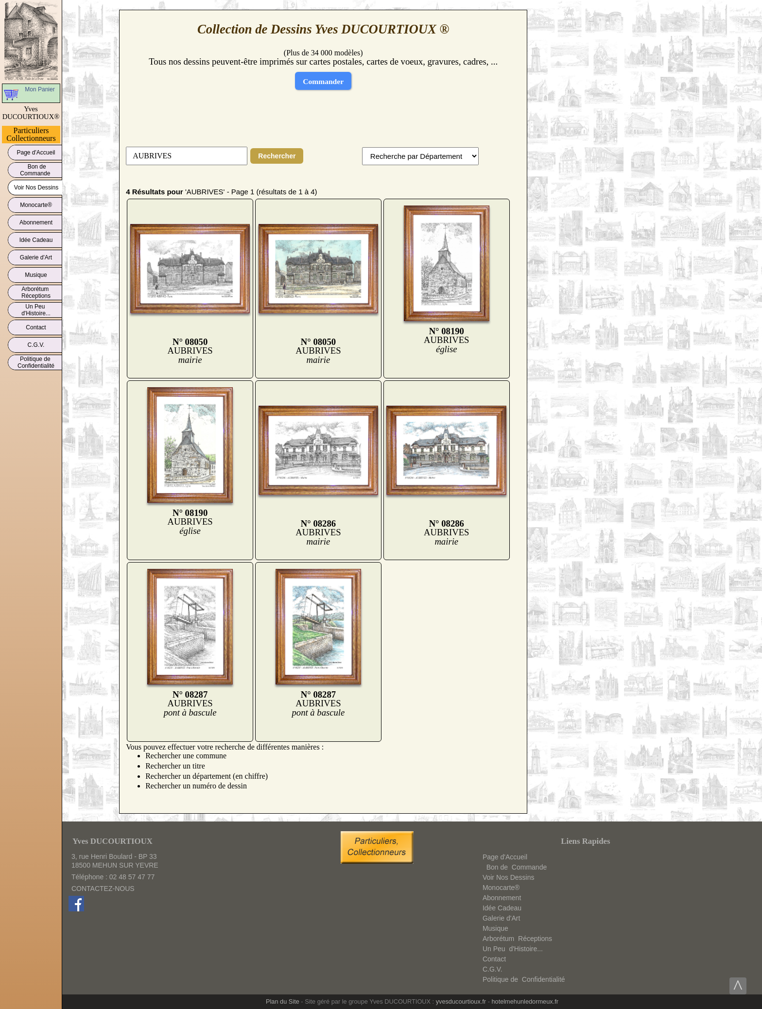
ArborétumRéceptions (36, 292)
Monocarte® (36, 203)
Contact (36, 325)
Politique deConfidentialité (35, 362)
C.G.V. (36, 343)
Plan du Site (282, 1001)
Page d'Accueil (36, 150)
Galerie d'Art (36, 255)
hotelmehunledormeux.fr (524, 1001)
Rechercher (276, 156)
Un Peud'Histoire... (36, 310)
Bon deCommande (36, 170)
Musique (36, 273)
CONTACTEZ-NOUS (103, 888)
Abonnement (36, 220)
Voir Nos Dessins (36, 185)
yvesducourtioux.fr (461, 1001)
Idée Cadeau (36, 238)
